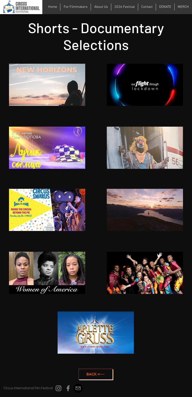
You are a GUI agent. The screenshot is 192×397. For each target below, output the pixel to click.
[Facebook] (68, 388)
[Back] (96, 374)
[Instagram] (58, 388)
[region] (47, 86)
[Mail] (78, 388)
